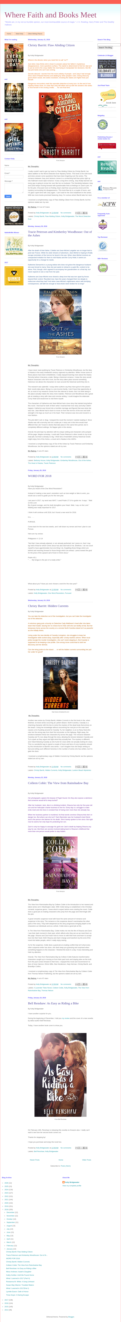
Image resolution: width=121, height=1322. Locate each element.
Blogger (71, 1317)
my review (66, 1018)
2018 (7, 1209)
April (9, 1239)
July (8, 1229)
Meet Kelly (19, 34)
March (9, 1242)
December (11, 1212)
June (9, 1232)
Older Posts (86, 1160)
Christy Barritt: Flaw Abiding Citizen (51, 45)
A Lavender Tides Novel (43, 988)
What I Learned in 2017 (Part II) (18, 1278)
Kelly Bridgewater (67, 216)
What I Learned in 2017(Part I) (17, 1288)
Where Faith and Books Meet (51, 14)
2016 (7, 1303)
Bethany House (40, 460)
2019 (7, 1206)
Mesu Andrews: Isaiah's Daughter (18, 1272)
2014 (7, 1310)
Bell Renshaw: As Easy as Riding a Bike (53, 1003)
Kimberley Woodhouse (68, 460)
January (10, 1249)
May (8, 1236)
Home (9, 34)
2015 (7, 1307)
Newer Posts (35, 1160)
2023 (7, 1193)
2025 (7, 1186)
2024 (7, 1190)
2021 (7, 1200)
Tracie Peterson (50, 463)
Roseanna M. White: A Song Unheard (20, 1282)
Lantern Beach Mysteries (81, 770)
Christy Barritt (39, 216)
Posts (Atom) (66, 1166)
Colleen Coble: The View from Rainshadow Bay (58, 783)
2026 (7, 1183)
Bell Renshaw (39, 1151)
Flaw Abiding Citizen (52, 216)
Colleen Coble (58, 988)
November (11, 1216)
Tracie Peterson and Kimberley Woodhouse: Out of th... (27, 1255)
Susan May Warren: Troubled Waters (20, 1285)
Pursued (68, 593)
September (11, 1222)
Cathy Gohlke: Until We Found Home (20, 1275)
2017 (7, 1300)
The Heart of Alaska (35, 463)
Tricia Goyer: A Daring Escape (17, 1295)
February (10, 1246)
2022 (7, 1196)
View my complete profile (71, 1186)
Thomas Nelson (47, 991)
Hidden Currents (51, 770)
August (9, 1226)
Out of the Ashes (84, 460)
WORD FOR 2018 (39, 476)
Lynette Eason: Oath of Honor (17, 1292)
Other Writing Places (35, 34)
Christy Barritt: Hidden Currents (48, 606)
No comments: (66, 213)
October (10, 1219)
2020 (7, 1203)
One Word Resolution (56, 593)
